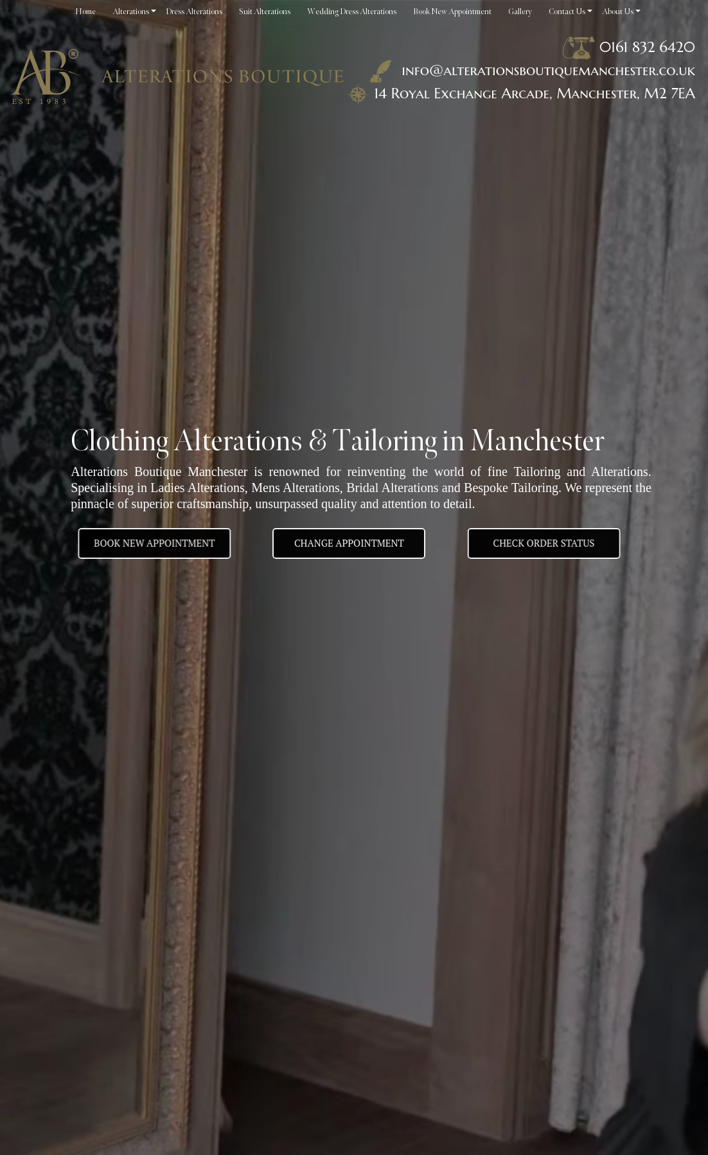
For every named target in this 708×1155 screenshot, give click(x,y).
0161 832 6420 (647, 47)
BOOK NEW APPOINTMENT (139, 542)
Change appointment (349, 542)
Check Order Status (559, 542)
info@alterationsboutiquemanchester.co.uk (530, 70)
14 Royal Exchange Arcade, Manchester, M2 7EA (534, 93)
